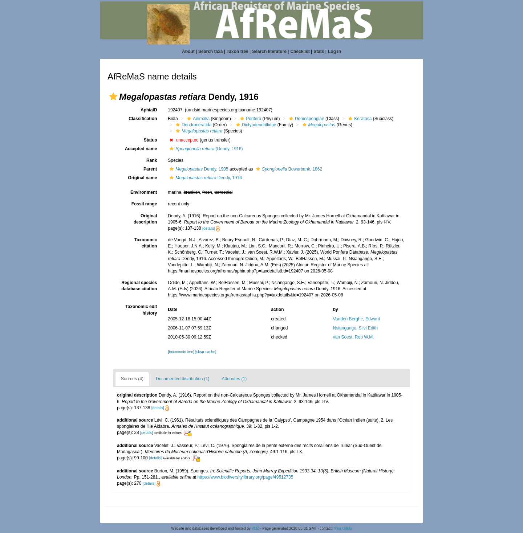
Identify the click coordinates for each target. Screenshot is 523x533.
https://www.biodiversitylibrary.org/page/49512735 (245, 477)
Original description (145, 219)
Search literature (269, 51)
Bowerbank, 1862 (288, 169)
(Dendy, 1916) (205, 148)
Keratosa (359, 118)
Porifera (249, 118)
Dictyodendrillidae (255, 124)
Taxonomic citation (145, 243)
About (188, 51)
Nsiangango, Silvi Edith (355, 328)
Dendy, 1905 (198, 169)
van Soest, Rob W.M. (353, 337)
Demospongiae (305, 118)
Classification (143, 118)
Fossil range (144, 203)
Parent (150, 169)
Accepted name (141, 148)
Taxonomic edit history (141, 309)
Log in (334, 51)
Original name (142, 177)
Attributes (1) (234, 378)
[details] (208, 228)
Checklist (299, 51)
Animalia (197, 118)
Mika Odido (342, 528)
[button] (113, 96)
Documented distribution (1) (182, 378)
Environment (143, 192)
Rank (151, 160)
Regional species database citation (139, 285)
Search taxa (210, 51)
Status (150, 140)
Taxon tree (237, 51)
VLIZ (255, 528)
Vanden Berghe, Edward (356, 318)
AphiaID (149, 109)
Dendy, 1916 (205, 177)
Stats (318, 51)
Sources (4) (132, 378)
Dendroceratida (192, 124)
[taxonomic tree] (181, 352)
